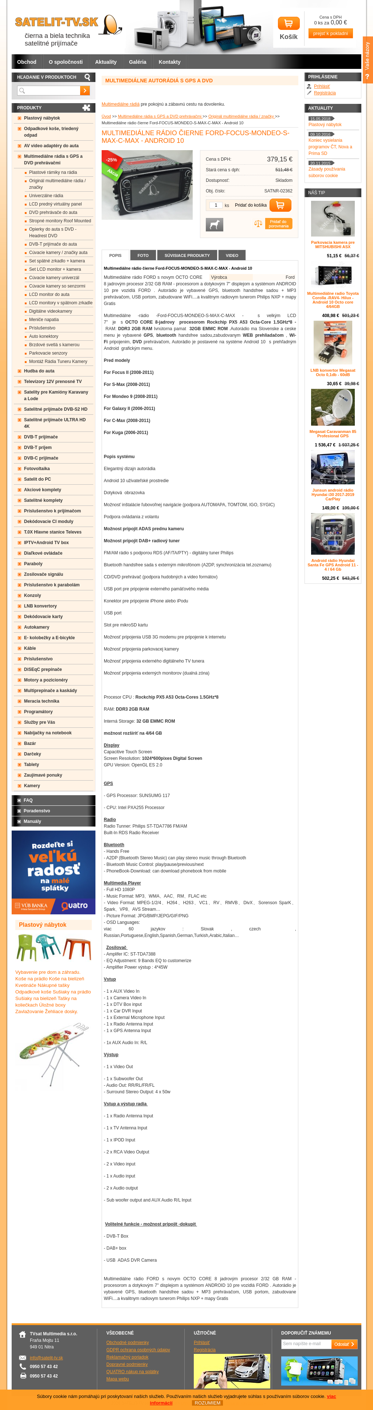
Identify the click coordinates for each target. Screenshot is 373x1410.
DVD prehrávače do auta (53, 212)
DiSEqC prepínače (43, 669)
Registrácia (325, 92)
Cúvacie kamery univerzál (54, 277)
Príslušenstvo (42, 328)
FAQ (28, 800)
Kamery (32, 785)
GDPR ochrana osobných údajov (138, 1349)
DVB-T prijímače (41, 437)
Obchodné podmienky (127, 1342)
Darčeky (32, 754)
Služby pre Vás (39, 722)
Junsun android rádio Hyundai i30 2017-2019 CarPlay (332, 494)
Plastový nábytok (42, 118)
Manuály (32, 821)
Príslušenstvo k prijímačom (52, 510)
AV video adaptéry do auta (51, 145)
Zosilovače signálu (43, 574)
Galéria (137, 62)
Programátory (38, 711)
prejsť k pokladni (330, 33)
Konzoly (32, 595)
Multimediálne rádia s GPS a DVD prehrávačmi (160, 116)
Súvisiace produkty (187, 255)
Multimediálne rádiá (121, 104)
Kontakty (170, 62)
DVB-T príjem (38, 447)
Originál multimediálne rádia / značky (241, 116)
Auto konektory (43, 336)
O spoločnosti (66, 62)
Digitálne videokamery (50, 311)
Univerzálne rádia (46, 195)
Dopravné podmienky (127, 1364)
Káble (30, 648)
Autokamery (36, 627)
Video (232, 255)
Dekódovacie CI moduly (48, 521)
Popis (115, 255)
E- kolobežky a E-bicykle (49, 637)
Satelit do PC (37, 479)
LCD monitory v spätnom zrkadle (61, 302)
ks (227, 205)
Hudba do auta (39, 371)
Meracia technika (41, 701)
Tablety (31, 764)
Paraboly (33, 563)
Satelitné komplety (43, 500)
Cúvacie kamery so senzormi (57, 286)
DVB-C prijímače (41, 458)
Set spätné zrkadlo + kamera (57, 260)
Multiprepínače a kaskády (50, 690)
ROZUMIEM (207, 1403)
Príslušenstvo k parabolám (52, 584)
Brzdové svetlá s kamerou (54, 344)
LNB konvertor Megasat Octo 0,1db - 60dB (332, 372)
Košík (289, 28)
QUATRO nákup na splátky (132, 1371)
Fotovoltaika (37, 468)
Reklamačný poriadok (127, 1357)
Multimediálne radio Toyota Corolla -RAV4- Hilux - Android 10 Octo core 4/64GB (333, 300)
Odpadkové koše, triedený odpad (51, 132)
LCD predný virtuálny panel (55, 204)
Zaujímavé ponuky (43, 775)
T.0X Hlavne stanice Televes (53, 532)
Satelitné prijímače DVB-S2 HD (55, 409)
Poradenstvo (37, 810)
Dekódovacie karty (43, 616)
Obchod (26, 62)
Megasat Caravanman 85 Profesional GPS (333, 433)
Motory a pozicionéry (46, 680)
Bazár (30, 743)
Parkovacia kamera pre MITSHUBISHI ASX (333, 244)
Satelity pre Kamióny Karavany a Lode (56, 395)
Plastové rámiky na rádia (53, 172)
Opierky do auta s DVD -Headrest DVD (52, 232)
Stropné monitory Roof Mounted (60, 220)
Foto (143, 255)
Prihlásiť (322, 86)
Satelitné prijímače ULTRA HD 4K (55, 423)
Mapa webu (117, 1379)
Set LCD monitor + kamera (55, 269)
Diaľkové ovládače (43, 553)
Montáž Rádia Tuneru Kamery (58, 361)
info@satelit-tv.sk (46, 1357)
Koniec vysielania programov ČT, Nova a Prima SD (330, 147)
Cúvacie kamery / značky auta (58, 252)
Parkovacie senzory (48, 353)
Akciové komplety (42, 489)
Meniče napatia (44, 319)
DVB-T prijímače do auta (53, 244)
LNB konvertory (40, 606)
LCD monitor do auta (49, 294)
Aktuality (106, 62)
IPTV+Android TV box (46, 542)
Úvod (106, 116)
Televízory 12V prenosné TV (53, 381)
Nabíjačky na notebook (48, 732)
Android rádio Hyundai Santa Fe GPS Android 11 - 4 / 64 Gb (333, 564)
